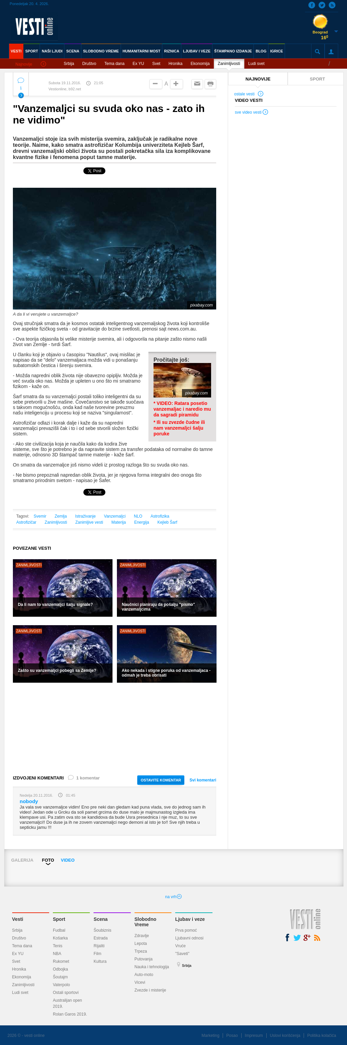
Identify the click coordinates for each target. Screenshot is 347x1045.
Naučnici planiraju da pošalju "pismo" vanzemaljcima (158, 607)
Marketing (211, 1035)
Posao (232, 1035)
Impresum (254, 1035)
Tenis (57, 946)
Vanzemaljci (115, 516)
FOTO (48, 860)
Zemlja (61, 516)
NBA (57, 953)
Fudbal (59, 930)
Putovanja (143, 959)
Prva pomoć (186, 930)
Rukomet (61, 961)
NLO (138, 516)
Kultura (100, 961)
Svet (156, 63)
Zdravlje (142, 935)
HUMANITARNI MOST (142, 51)
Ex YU (138, 63)
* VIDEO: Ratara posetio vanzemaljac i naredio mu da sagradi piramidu (182, 409)
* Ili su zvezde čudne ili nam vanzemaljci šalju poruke (179, 427)
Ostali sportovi (66, 992)
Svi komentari (202, 780)
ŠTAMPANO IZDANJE (233, 51)
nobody (29, 801)
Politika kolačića (321, 1035)
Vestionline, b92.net (64, 89)
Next (340, 869)
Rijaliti (99, 946)
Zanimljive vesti (89, 522)
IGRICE (276, 51)
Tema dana (114, 63)
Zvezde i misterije (150, 990)
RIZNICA (171, 51)
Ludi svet (256, 63)
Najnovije (31, 64)
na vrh (173, 896)
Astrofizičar (26, 522)
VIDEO (68, 860)
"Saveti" (182, 953)
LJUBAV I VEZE (196, 51)
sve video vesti (252, 113)
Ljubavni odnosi (189, 938)
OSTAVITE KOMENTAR (161, 780)
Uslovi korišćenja (285, 1035)
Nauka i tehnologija (152, 966)
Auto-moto (144, 974)
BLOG (261, 51)
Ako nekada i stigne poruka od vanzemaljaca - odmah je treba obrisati (166, 673)
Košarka (60, 938)
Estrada (100, 938)
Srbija (69, 63)
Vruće (180, 946)
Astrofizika (159, 516)
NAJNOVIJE (257, 79)
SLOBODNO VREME (101, 51)
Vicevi (140, 982)
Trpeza (141, 951)
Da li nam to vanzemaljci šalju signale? (55, 604)
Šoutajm (60, 977)
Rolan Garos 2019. (70, 1014)
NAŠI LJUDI (52, 51)
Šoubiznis (102, 930)
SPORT (31, 51)
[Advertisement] (114, 728)
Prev (9, 869)
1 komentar (83, 779)
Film (97, 953)
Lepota (141, 943)
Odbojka (60, 969)
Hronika (175, 63)
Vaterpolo (61, 984)
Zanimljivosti (229, 63)
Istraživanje (85, 516)
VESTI (16, 51)
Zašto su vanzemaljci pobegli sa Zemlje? (57, 670)
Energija (141, 522)
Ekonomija (200, 63)
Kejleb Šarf (167, 522)
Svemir (40, 516)
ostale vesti (249, 95)
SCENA (72, 51)
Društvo (89, 63)
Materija (118, 522)
